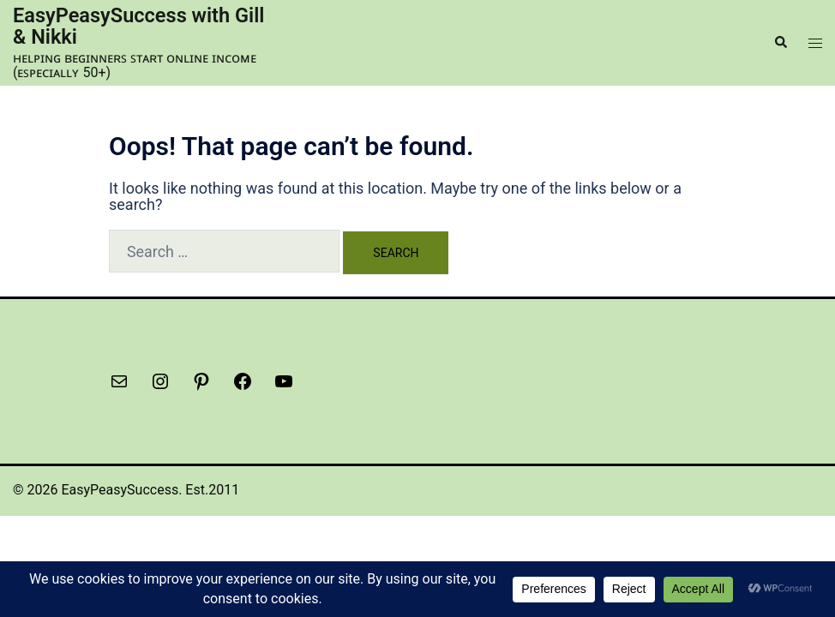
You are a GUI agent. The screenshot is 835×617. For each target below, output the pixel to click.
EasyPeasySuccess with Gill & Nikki (123, 25)
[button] (780, 42)
